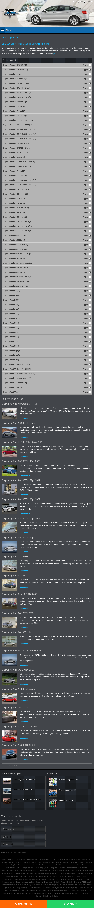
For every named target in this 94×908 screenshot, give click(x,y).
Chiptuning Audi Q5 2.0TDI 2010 (18, 670)
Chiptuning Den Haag (49, 859)
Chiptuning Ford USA (10, 873)
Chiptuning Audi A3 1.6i (13, 575)
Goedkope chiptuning (31, 876)
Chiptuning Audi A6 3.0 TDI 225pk (18, 745)
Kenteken (62, 868)
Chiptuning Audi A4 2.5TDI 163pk (18, 689)
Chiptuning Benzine (86, 862)
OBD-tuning (24, 862)
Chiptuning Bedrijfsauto (49, 873)
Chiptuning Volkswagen (73, 868)
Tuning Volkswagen (22, 888)
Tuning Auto (57, 893)
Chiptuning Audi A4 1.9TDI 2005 (18, 613)
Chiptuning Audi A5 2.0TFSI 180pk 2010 (21, 651)
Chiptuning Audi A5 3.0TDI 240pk (18, 537)
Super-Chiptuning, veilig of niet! (63, 876)
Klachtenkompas (10, 868)
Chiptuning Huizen (45, 876)
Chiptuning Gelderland (31, 885)
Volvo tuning (66, 865)
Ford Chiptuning (87, 885)
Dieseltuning (48, 882)
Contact (90, 2)
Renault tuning (14, 862)
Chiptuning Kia (36, 865)
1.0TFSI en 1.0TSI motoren (57, 879)
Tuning (49, 893)
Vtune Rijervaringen (11, 773)
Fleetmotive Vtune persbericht (52, 862)
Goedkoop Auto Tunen (34, 873)
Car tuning (85, 865)
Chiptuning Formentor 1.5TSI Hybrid (27, 799)
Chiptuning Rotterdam (29, 870)
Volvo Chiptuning (15, 870)
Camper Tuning (35, 888)
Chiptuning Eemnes (72, 882)
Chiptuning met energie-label (25, 882)
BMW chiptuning (82, 890)
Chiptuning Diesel (87, 870)
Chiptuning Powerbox (85, 888)
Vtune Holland (75, 865)
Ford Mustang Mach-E (67, 790)
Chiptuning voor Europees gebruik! (68, 870)
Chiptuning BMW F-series (67, 873)
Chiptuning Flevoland (82, 879)
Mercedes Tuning (7, 859)
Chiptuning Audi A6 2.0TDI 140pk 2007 (21, 499)
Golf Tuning (71, 890)
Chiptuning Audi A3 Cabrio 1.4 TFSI (19, 404)
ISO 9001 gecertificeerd (70, 862)
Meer (56, 54)
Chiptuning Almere (40, 893)
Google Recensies (8, 888)
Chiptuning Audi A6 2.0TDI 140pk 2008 (21, 461)
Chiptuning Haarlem (8, 882)
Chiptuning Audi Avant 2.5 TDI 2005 (19, 594)
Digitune (56, 896)
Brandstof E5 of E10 (66, 801)
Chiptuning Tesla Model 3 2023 (24, 780)
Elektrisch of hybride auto (68, 780)
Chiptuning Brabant (64, 859)
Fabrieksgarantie (45, 885)
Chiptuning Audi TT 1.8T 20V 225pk (19, 726)
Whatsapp (72, 904)
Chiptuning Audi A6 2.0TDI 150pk (18, 423)
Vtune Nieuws (54, 773)
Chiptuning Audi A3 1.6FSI (15, 556)
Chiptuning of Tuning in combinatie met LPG (66, 885)
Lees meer (24, 418)
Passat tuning (75, 859)
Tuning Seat (53, 868)
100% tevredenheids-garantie (57, 890)
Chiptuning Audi (47, 896)
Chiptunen (71, 879)
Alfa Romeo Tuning (35, 862)
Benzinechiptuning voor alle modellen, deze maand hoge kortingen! (25, 879)
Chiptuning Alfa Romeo (38, 890)
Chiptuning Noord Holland (14, 876)
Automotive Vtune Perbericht (51, 865)
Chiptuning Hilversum (34, 859)
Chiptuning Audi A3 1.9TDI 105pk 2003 (21, 518)
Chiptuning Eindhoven (84, 873)
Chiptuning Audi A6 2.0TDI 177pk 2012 (21, 480)
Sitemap (82, 2)
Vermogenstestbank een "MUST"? (22, 893)
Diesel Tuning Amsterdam (12, 890)
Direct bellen (25, 904)
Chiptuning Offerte (68, 893)
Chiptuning (39, 882)
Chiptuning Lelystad (80, 876)
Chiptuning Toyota (59, 882)
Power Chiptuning (71, 888)
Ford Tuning (45, 888)
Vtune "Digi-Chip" (20, 859)
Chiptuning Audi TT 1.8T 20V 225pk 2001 (22, 442)
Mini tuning (21, 873)
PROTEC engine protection (25, 868)
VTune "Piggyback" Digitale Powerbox (18, 865)
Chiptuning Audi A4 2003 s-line (17, 632)
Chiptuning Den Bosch (57, 888)
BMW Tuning (26, 890)
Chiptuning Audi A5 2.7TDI (15, 707)
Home (75, 2)
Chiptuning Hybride (42, 868)
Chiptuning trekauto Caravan (47, 870)
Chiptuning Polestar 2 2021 (23, 789)
